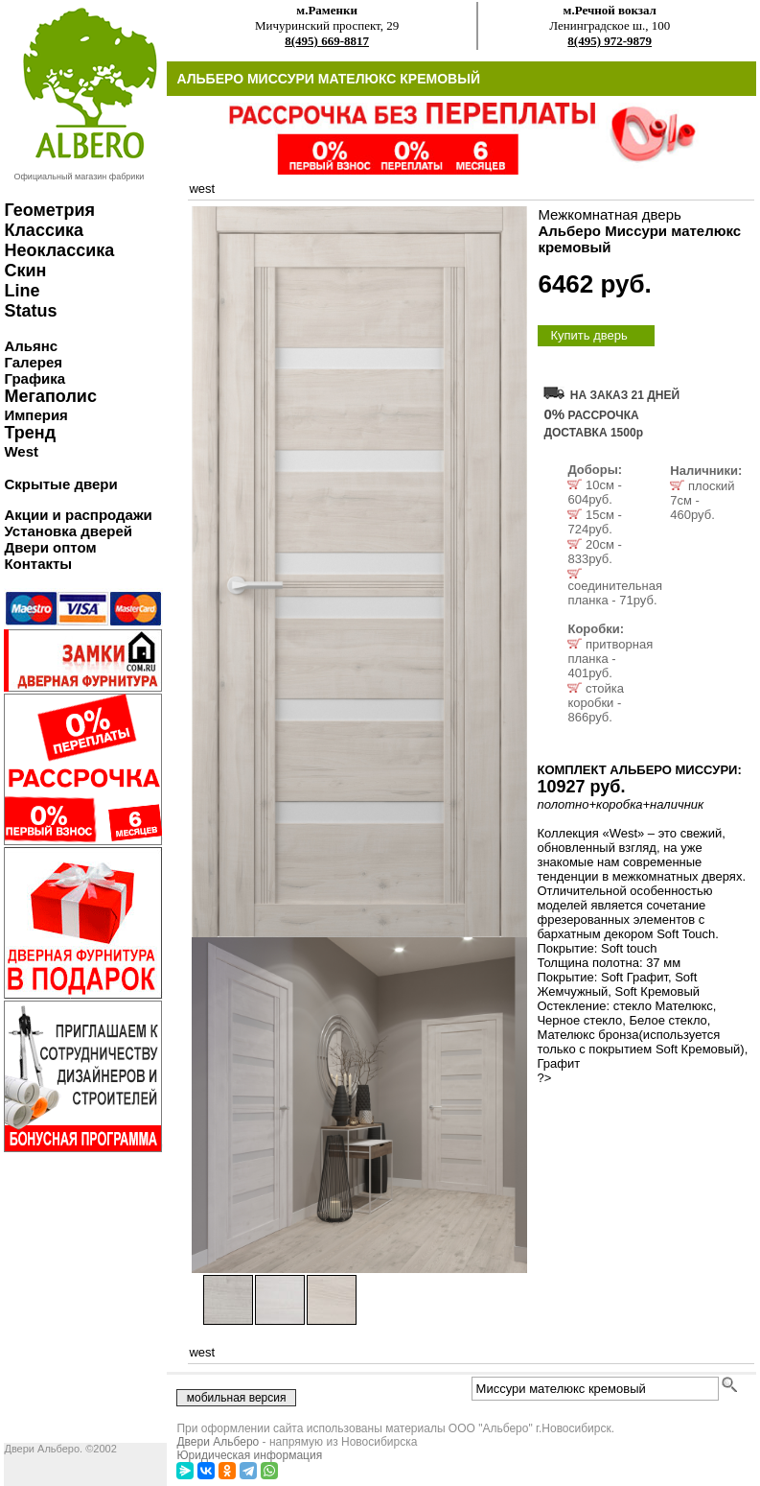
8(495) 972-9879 (609, 41)
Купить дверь (588, 335)
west (202, 188)
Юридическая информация (249, 1455)
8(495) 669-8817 (327, 41)
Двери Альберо (217, 1442)
